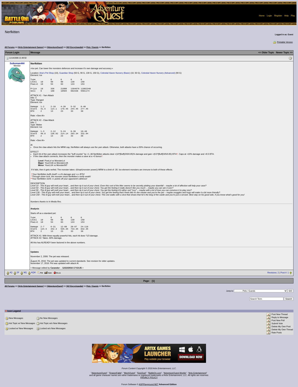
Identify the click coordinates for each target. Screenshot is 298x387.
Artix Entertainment (197, 373)
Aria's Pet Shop (47, 73)
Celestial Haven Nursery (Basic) (115, 73)
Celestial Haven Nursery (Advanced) (158, 73)
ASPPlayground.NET (149, 384)
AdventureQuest (99, 373)
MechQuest (129, 373)
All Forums (10, 47)
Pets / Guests (92, 47)
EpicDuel (141, 373)
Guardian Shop (66, 73)
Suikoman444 (17, 63)
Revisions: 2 (273, 272)
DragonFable (115, 373)
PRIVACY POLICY (149, 377)
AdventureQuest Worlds (175, 373)
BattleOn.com (154, 373)
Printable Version (283, 42)
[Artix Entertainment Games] (31, 47)
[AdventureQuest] (55, 47)
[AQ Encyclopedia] (74, 47)
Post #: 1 (285, 272)
